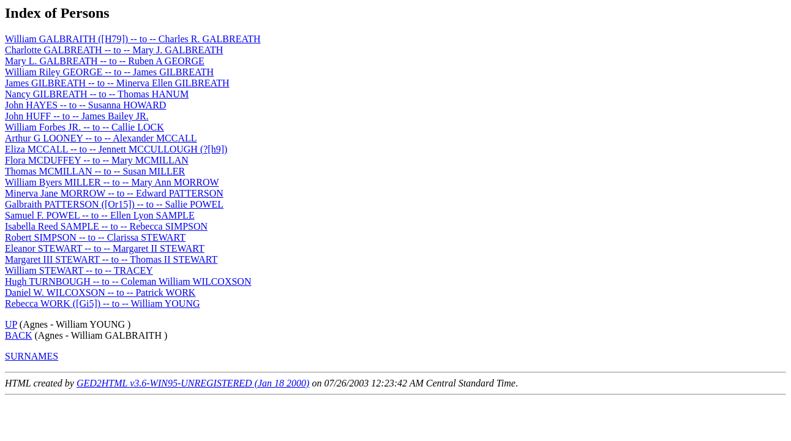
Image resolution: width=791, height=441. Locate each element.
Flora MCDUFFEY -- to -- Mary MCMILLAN (97, 160)
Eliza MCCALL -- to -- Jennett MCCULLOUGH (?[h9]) (116, 149)
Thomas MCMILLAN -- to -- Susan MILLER (95, 171)
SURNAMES (31, 356)
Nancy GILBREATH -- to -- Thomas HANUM (97, 94)
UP (11, 324)
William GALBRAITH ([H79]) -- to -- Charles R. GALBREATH (133, 39)
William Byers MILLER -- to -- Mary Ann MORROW (112, 182)
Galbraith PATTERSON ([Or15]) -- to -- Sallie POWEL (114, 204)
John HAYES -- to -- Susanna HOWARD (85, 105)
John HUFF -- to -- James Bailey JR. (77, 116)
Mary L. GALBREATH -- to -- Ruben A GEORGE (104, 61)
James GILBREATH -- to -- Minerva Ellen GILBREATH (117, 83)
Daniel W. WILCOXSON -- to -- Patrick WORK (100, 292)
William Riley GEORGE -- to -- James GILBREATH (109, 72)
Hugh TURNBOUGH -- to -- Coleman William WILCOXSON (128, 281)
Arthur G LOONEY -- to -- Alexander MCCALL (101, 138)
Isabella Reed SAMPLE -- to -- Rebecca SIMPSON (106, 226)
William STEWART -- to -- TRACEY (79, 270)
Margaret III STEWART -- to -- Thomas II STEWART (111, 259)
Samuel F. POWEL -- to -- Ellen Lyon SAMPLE (100, 215)
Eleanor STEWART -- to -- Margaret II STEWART (104, 248)
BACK (18, 335)
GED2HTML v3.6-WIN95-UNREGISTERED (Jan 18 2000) (193, 383)
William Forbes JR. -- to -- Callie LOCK (84, 127)
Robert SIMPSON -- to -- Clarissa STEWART (95, 237)
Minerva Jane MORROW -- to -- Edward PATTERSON (114, 193)
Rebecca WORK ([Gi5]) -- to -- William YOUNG (102, 303)
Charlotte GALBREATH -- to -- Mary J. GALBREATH (114, 50)
